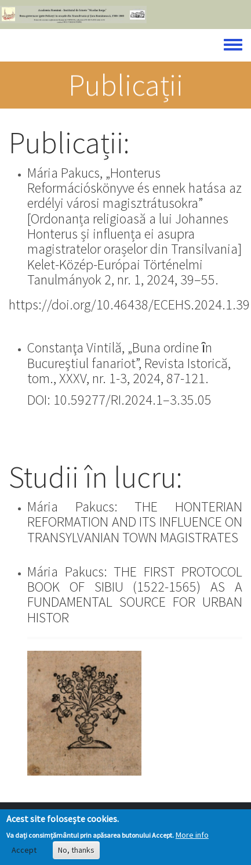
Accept (24, 853)
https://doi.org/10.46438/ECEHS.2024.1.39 (129, 304)
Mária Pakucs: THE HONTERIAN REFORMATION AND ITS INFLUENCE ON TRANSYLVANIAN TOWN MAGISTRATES (134, 522)
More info (192, 837)
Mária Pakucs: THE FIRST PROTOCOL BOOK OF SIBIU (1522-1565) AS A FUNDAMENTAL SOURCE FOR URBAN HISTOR (134, 594)
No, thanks (76, 853)
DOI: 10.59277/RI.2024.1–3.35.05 (119, 400)
